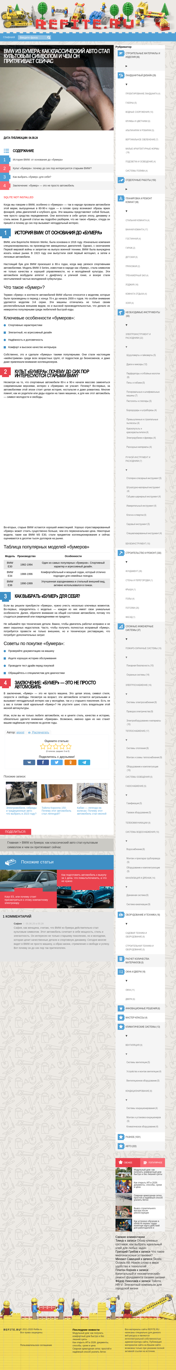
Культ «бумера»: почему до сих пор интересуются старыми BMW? (52, 168)
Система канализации (138, 904)
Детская (132, 257)
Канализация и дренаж (140, 878)
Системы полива (137, 171)
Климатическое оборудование (142, 1126)
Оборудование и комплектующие (142, 768)
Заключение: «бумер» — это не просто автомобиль (43, 185)
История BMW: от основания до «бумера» (38, 159)
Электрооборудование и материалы (143, 722)
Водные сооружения (139, 112)
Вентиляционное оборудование (143, 1080)
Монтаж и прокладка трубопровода (143, 860)
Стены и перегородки (139, 580)
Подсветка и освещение (141, 161)
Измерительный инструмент (141, 505)
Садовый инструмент (138, 524)
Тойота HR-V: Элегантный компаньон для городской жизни (138, 1284)
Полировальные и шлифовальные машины (143, 393)
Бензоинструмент (138, 544)
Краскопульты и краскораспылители (137, 430)
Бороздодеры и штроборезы (141, 410)
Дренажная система (137, 895)
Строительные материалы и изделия (143, 55)
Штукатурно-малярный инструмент (143, 489)
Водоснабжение (135, 849)
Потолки (132, 608)
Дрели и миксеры (136, 364)
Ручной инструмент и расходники (138, 459)
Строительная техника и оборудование (140, 947)
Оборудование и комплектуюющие (143, 869)
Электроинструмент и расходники (138, 336)
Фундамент (134, 571)
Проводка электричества (139, 711)
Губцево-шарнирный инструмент (143, 496)
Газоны (131, 103)
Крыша (131, 589)
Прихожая (133, 266)
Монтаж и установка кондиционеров (143, 1119)
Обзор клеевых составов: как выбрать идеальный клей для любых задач (138, 1244)
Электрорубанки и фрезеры (141, 438)
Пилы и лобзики (135, 382)
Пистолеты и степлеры (139, 401)
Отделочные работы (141, 180)
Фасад (130, 617)
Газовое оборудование (138, 812)
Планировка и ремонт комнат (139, 200)
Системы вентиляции (138, 1062)
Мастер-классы (136, 1017)
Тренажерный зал (137, 275)
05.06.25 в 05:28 (34, 923)
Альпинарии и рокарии (140, 130)
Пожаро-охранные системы (144, 648)
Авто (131, 1146)
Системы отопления (137, 748)
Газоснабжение (136, 786)
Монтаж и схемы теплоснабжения (144, 757)
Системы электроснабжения (141, 702)
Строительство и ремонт (143, 553)
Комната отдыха (136, 294)
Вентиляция (134, 1045)
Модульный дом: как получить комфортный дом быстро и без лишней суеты (88, 1336)
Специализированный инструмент (144, 533)
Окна (130, 990)
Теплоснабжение (137, 731)
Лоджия (132, 285)
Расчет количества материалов (137, 960)
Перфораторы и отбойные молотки (143, 375)
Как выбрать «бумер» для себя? (32, 176)
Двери (130, 999)
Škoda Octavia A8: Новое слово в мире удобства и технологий (138, 1262)
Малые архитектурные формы (142, 150)
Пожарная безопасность (140, 665)
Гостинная (133, 239)
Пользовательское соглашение (36, 1345)
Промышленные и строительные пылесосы (142, 421)
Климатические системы (143, 1027)
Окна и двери (135, 971)
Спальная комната (138, 220)
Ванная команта (137, 229)
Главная (9, 37)
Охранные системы (137, 674)
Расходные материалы (139, 447)
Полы (130, 599)
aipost (20, 732)
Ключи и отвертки (136, 515)
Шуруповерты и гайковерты (141, 355)
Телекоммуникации (138, 823)
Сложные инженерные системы (139, 628)
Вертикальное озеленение (142, 139)
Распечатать (38, 732)
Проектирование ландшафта (143, 94)
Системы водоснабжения (142, 832)
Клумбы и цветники (138, 121)
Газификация (134, 803)
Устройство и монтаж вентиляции (143, 1071)
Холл (130, 303)
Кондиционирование (139, 1091)
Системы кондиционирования (142, 1108)
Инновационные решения (143, 1008)
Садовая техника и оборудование (136, 935)
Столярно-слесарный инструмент (144, 478)
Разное (133, 1137)
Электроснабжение (139, 685)
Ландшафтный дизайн (141, 75)
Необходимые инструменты (143, 314)
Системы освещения (139, 777)
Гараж (130, 248)
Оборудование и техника (143, 915)
